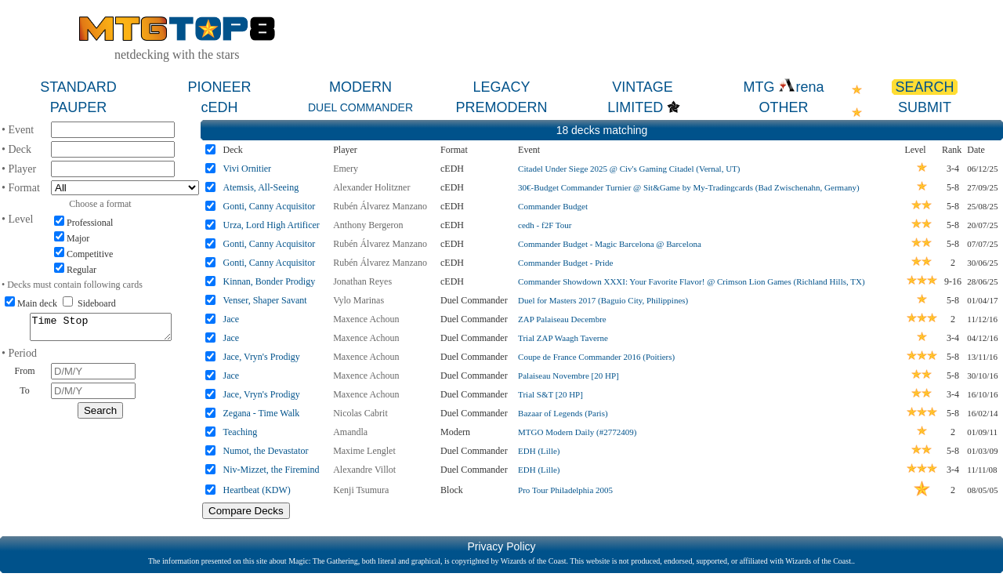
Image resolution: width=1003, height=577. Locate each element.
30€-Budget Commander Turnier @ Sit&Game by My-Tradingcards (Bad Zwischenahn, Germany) (689, 187)
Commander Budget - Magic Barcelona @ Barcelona (609, 244)
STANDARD (78, 87)
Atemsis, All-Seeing (261, 187)
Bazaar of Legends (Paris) (563, 413)
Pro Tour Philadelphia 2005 (565, 490)
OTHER (784, 107)
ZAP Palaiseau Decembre (562, 319)
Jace (231, 319)
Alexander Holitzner (371, 187)
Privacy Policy (501, 546)
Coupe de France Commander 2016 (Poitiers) (596, 356)
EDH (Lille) (538, 450)
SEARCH (924, 87)
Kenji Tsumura (361, 489)
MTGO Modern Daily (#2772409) (577, 432)
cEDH (219, 107)
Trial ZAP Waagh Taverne (563, 338)
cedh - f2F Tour (544, 225)
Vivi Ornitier (247, 168)
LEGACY (501, 87)
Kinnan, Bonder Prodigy (269, 281)
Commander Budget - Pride (565, 262)
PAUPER (78, 107)
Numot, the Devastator (266, 450)
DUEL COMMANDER (360, 107)
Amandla (350, 431)
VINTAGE (642, 87)
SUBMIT (924, 107)
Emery (345, 168)
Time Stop (100, 329)
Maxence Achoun (366, 319)
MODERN (360, 87)
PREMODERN (501, 107)
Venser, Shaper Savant (265, 300)
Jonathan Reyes (362, 281)
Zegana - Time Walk (261, 413)
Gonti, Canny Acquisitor (269, 206)
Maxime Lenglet (364, 450)
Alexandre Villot (364, 469)
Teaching (240, 431)
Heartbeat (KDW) (257, 489)
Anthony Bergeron (368, 225)
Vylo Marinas (358, 300)
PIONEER (219, 87)
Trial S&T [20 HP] (550, 394)
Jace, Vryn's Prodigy (261, 356)
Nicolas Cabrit (360, 413)
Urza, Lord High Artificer (271, 225)
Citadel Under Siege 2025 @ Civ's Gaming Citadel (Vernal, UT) (629, 168)
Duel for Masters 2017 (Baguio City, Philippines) (603, 300)
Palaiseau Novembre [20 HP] (568, 375)
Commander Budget (553, 206)
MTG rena (783, 87)
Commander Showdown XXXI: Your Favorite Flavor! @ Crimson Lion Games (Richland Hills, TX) (691, 281)
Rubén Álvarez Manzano (380, 206)
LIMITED (635, 107)
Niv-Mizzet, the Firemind (271, 469)
